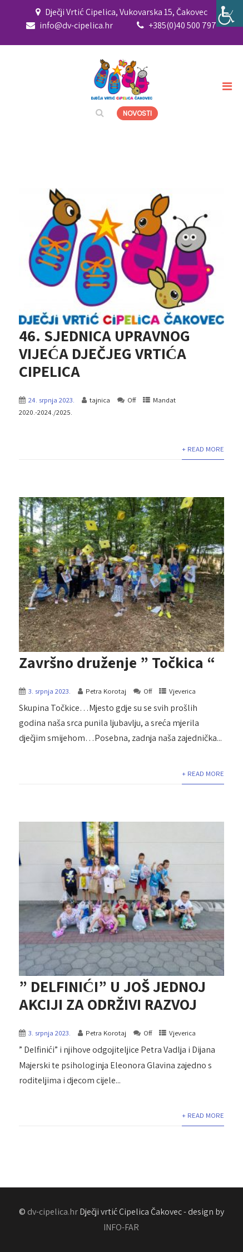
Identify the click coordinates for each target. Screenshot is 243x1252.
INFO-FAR (121, 1227)
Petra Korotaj (106, 691)
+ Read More (203, 449)
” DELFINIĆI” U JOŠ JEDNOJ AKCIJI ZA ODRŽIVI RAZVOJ (112, 995)
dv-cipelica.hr (52, 1211)
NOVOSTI (137, 113)
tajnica (100, 400)
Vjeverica (182, 691)
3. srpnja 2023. (49, 691)
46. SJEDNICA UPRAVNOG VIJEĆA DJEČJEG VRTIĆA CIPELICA (104, 353)
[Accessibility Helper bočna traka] (229, 13)
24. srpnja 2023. (51, 400)
